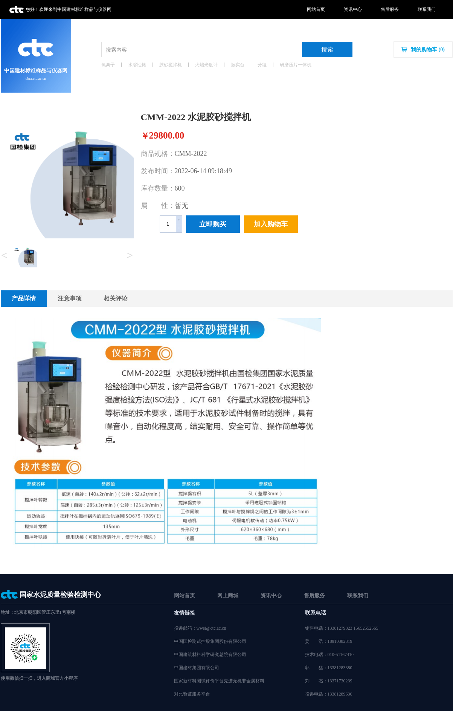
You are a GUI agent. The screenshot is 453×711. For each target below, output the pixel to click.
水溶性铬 (137, 65)
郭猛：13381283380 (328, 667)
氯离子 (108, 65)
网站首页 (316, 9)
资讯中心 (353, 9)
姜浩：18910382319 (328, 641)
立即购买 (212, 224)
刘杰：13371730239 (328, 681)
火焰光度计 (206, 65)
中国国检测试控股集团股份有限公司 (210, 641)
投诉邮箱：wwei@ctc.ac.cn (200, 628)
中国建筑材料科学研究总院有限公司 (210, 654)
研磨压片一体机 (295, 65)
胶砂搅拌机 (170, 65)
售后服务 (390, 9)
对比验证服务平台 (192, 694)
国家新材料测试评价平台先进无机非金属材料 (219, 681)
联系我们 (427, 9)
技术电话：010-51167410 (329, 654)
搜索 (327, 49)
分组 (262, 65)
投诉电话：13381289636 (328, 694)
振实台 (237, 65)
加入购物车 (271, 224)
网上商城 (227, 595)
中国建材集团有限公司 (196, 667)
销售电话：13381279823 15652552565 (341, 628)
